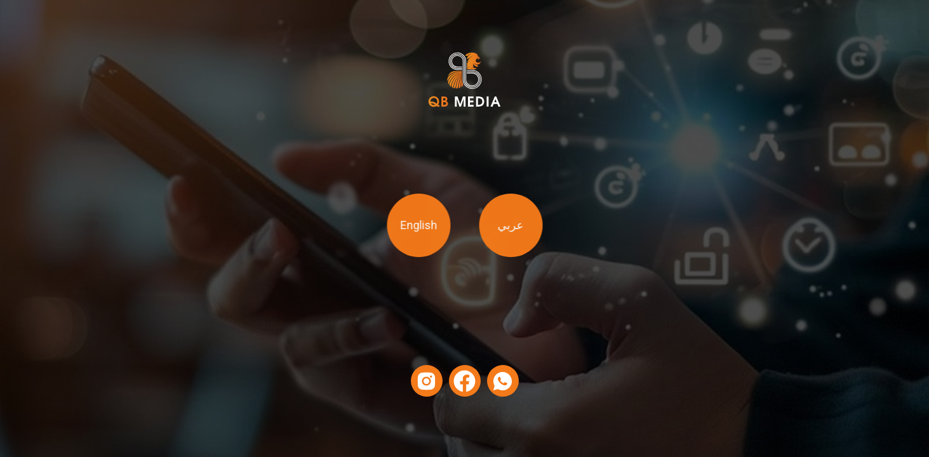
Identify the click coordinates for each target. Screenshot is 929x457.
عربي (508, 226)
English (420, 226)
